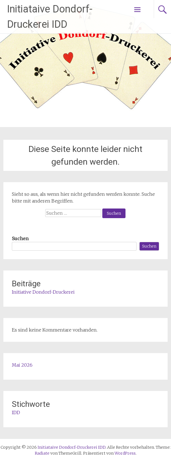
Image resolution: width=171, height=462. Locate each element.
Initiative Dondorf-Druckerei (43, 292)
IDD (16, 412)
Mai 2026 (22, 365)
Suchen (20, 238)
